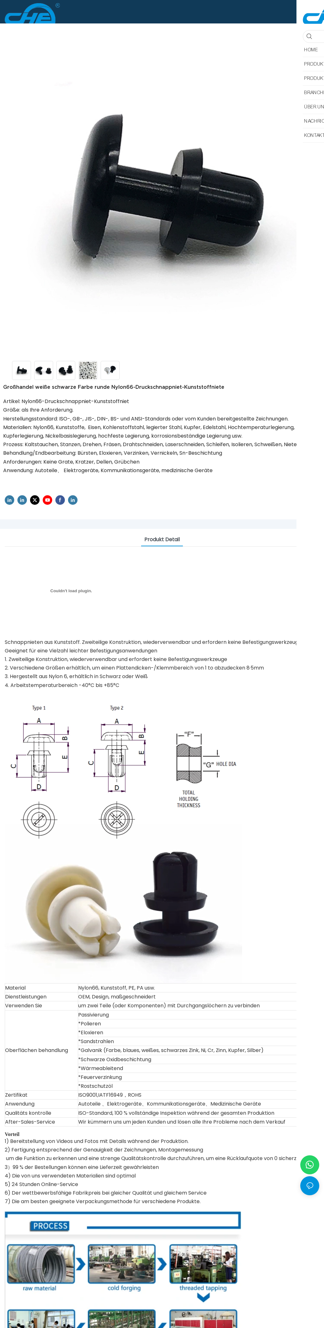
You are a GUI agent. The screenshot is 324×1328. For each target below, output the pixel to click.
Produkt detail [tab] (162, 539)
